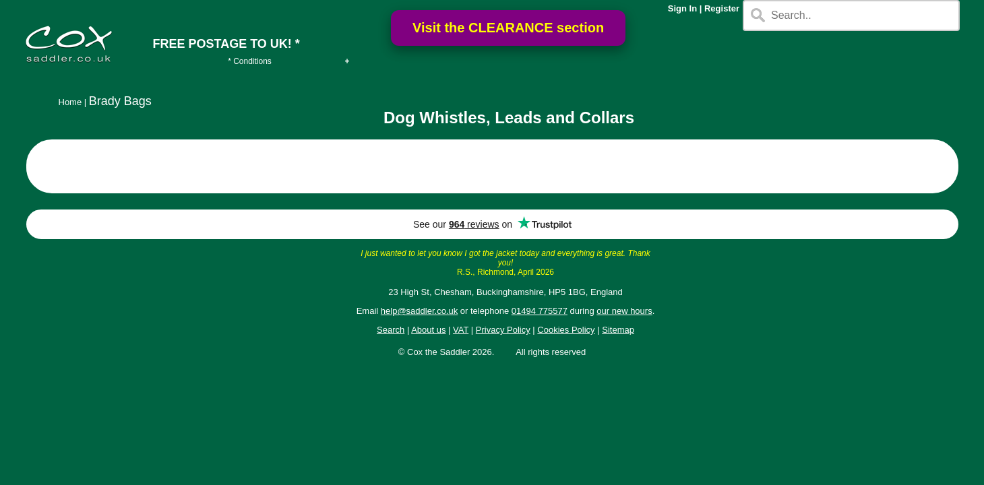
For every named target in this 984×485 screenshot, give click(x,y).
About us (428, 330)
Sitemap (618, 330)
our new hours (624, 311)
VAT (460, 330)
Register (721, 8)
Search (390, 330)
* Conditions (250, 61)
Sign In (682, 8)
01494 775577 (539, 311)
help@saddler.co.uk (419, 311)
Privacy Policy (503, 330)
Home (70, 102)
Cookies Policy (565, 330)
